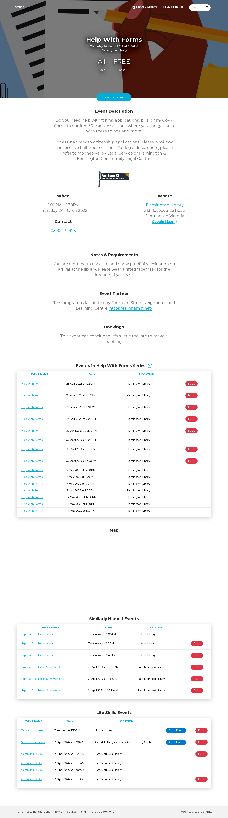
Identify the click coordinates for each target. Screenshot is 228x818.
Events (19, 7)
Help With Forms (32, 383)
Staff (84, 812)
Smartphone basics (33, 742)
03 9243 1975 (63, 230)
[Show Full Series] (149, 365)
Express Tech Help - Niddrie (38, 634)
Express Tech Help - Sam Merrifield (42, 667)
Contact (72, 812)
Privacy (58, 812)
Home (19, 812)
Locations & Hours (38, 812)
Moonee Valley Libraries (196, 812)
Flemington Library (165, 205)
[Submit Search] (207, 7)
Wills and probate (32, 730)
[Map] (114, 571)
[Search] (196, 7)
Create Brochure (102, 812)
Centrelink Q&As (31, 754)
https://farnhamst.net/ (130, 308)
